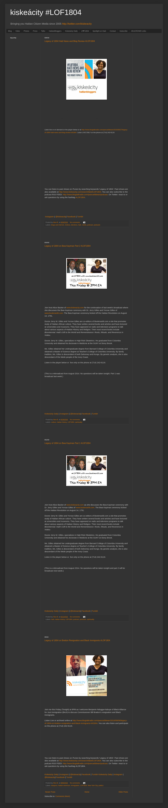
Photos (26, 31)
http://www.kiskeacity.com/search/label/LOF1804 (80, 192)
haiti (79, 225)
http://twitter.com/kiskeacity (77, 23)
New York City (93, 785)
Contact (113, 31)
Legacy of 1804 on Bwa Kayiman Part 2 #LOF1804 (67, 246)
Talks (43, 31)
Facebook (71, 216)
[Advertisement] (86, 234)
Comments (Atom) (62, 796)
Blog (10, 31)
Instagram (49, 216)
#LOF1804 (80, 197)
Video (17, 31)
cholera (67, 225)
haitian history (62, 422)
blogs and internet (57, 225)
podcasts (97, 225)
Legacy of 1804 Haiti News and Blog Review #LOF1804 (70, 41)
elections (74, 225)
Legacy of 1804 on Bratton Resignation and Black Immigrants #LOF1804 (77, 640)
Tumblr (80, 216)
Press (35, 31)
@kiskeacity (60, 216)
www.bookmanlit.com (54, 313)
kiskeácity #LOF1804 (45, 12)
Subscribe (123, 31)
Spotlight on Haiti (99, 31)
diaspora (54, 785)
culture (53, 422)
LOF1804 (71, 422)
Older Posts (123, 792)
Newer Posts (50, 792)
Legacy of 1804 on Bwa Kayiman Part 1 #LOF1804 (67, 443)
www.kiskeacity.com (75, 307)
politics (101, 785)
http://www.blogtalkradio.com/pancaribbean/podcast (85, 194)
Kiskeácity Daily (71, 31)
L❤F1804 (85, 31)
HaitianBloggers (55, 31)
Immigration (75, 785)
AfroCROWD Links (138, 31)
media (84, 225)
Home (87, 792)
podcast (90, 225)
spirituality (78, 422)
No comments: (75, 222)
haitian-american (64, 785)
